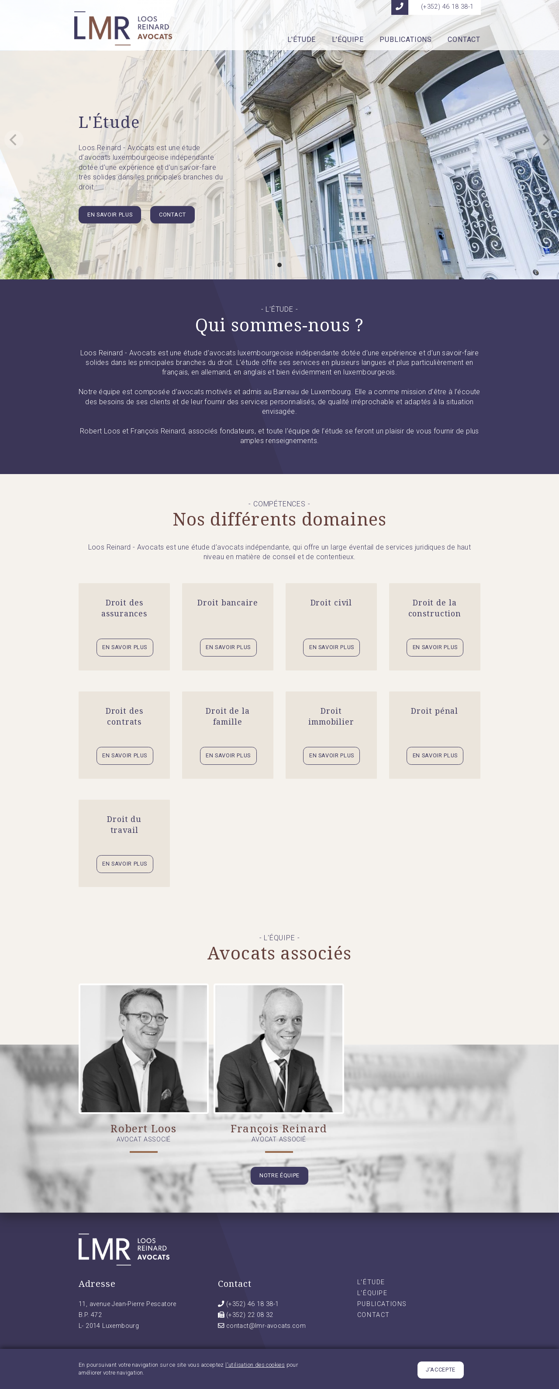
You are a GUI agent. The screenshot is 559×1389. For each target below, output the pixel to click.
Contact (464, 40)
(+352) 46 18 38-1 (252, 1304)
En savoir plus (109, 214)
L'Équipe (348, 40)
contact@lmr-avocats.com (266, 1326)
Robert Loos (143, 1128)
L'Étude (301, 40)
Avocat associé (144, 1139)
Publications (406, 40)
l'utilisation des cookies (255, 1367)
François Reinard (279, 1128)
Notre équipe (279, 1175)
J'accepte (440, 1371)
